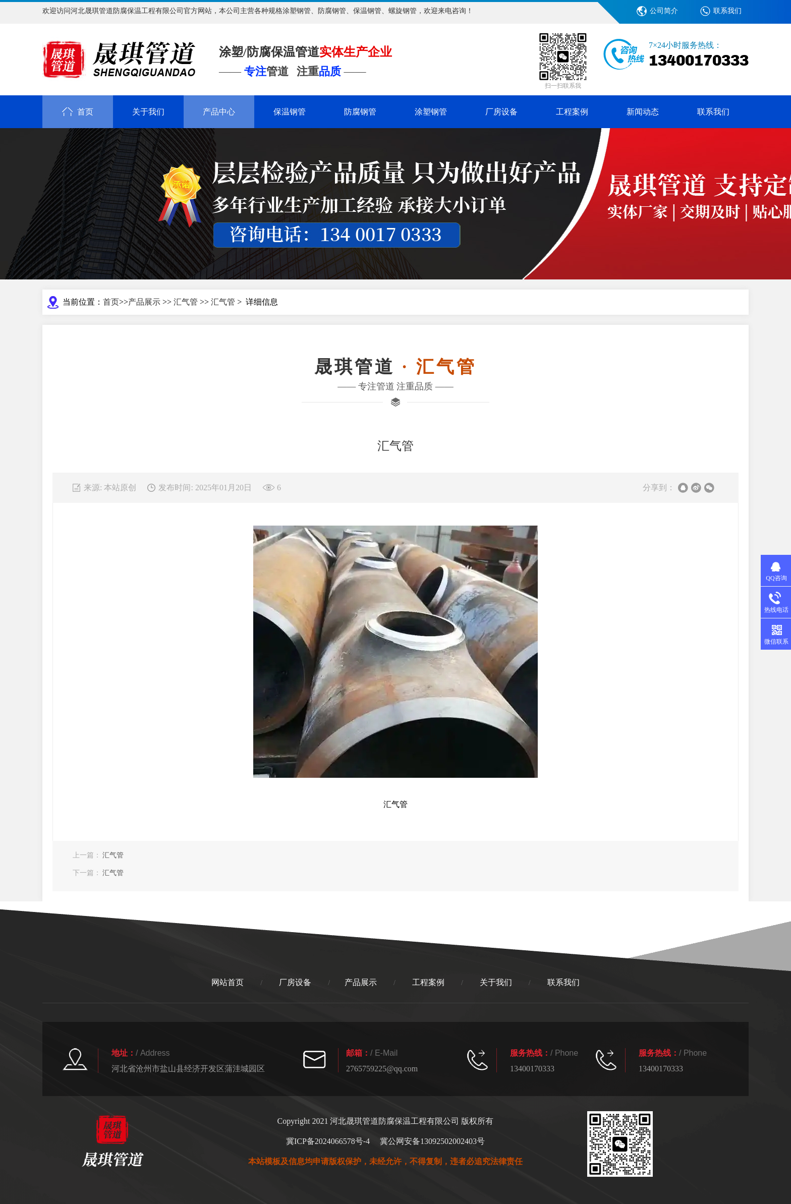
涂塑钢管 (431, 111)
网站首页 (227, 982)
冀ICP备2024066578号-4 (328, 1141)
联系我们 (727, 11)
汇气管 (186, 302)
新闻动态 (643, 111)
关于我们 (148, 111)
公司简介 (664, 11)
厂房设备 (501, 111)
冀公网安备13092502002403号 (432, 1141)
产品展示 (144, 302)
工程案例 (572, 111)
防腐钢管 (360, 111)
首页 (111, 302)
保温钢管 (289, 111)
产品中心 (219, 111)
